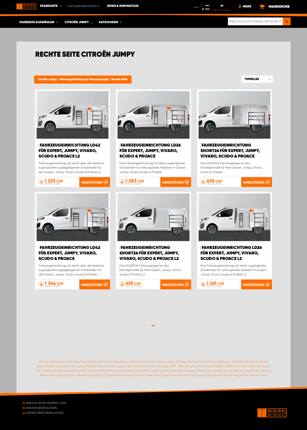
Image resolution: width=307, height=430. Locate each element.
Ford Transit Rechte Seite (233, 370)
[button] (257, 79)
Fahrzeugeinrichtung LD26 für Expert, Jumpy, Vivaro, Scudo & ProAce (150, 151)
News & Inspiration (122, 6)
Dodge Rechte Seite (192, 361)
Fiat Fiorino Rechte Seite (251, 366)
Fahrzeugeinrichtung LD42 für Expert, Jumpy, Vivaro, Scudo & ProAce (69, 253)
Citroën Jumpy (47, 79)
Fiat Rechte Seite (81, 361)
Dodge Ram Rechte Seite (249, 375)
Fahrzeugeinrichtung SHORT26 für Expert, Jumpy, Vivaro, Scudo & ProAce (230, 151)
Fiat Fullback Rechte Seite (215, 366)
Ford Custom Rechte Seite (77, 375)
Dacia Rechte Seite (135, 361)
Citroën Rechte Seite (53, 361)
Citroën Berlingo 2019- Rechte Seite (171, 366)
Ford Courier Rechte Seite (114, 375)
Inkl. (207, 5)
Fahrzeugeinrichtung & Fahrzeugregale (84, 79)
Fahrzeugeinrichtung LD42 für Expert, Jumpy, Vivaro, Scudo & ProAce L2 (69, 151)
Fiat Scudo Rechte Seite (160, 370)
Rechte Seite (119, 79)
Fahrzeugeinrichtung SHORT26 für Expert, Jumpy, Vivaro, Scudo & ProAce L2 (149, 253)
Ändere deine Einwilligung (45, 412)
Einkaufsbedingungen (41, 407)
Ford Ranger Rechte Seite (196, 370)
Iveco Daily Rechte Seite (213, 375)
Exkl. (207, 9)
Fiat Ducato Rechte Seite (124, 370)
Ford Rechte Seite (107, 361)
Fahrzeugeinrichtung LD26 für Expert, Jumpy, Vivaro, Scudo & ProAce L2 (231, 253)
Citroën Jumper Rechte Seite (125, 366)
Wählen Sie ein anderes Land (46, 402)
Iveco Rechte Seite (163, 361)
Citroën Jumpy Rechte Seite (85, 366)
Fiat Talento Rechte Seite (53, 370)
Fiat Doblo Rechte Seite (88, 370)
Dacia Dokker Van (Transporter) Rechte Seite (165, 375)
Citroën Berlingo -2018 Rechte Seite (232, 361)
